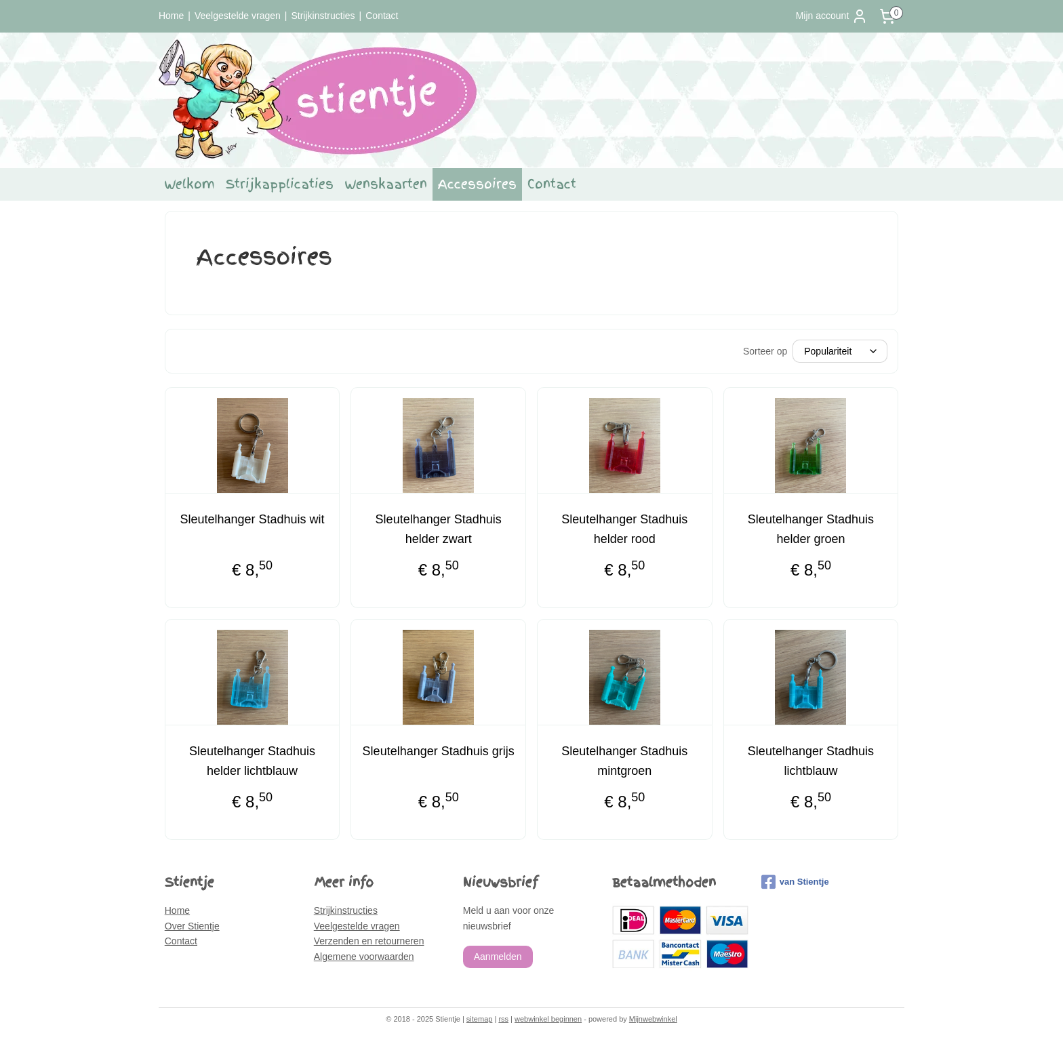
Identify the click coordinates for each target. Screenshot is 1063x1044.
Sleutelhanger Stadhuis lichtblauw (811, 761)
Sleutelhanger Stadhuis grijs (439, 751)
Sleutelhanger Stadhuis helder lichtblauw (252, 761)
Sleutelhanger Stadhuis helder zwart (439, 529)
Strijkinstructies (323, 15)
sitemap (479, 1019)
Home (171, 15)
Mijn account (832, 16)
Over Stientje (192, 926)
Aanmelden (498, 956)
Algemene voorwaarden (364, 956)
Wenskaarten (385, 184)
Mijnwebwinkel (653, 1019)
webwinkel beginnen (548, 1019)
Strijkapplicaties (280, 184)
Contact (381, 15)
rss (503, 1019)
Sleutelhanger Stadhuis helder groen (811, 529)
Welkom (189, 184)
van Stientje (795, 882)
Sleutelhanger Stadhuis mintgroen (624, 761)
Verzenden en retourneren (369, 941)
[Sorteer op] (840, 351)
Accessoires (477, 184)
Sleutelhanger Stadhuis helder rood (624, 529)
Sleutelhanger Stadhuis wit (252, 519)
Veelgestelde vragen (238, 15)
